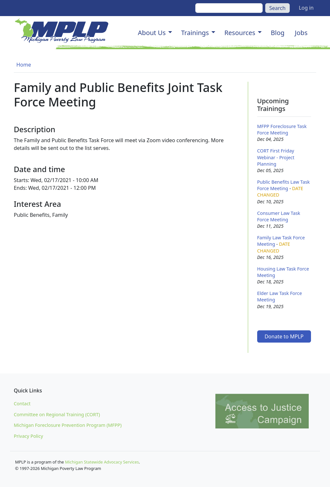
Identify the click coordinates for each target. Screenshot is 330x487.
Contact (22, 403)
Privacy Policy (28, 436)
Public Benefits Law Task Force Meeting (283, 185)
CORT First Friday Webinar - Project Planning (276, 157)
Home (23, 64)
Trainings (195, 32)
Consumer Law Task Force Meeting (278, 216)
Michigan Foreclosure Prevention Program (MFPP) (68, 425)
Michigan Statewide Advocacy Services (102, 462)
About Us (152, 32)
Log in (306, 7)
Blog (278, 32)
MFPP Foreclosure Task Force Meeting (282, 129)
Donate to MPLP (284, 336)
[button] (170, 32)
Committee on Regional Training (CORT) (57, 414)
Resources (239, 32)
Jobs (301, 32)
